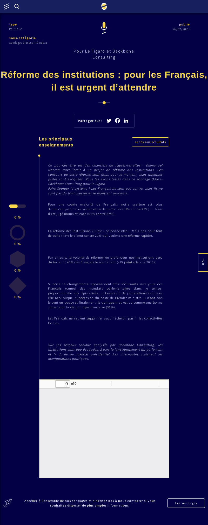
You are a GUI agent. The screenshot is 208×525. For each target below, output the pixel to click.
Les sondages (186, 510)
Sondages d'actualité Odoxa (28, 43)
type (13, 24)
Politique (15, 29)
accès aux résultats (150, 143)
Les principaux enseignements (56, 143)
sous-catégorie (22, 38)
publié (184, 24)
